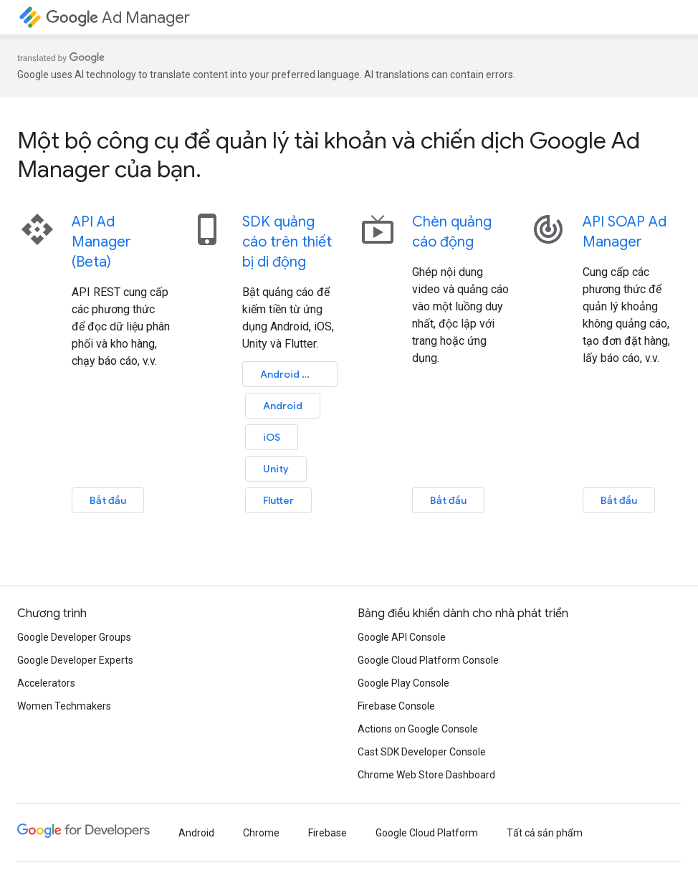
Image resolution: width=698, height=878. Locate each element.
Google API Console (402, 637)
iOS (271, 437)
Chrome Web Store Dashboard (426, 775)
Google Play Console (403, 683)
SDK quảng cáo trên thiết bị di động (287, 242)
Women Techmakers (64, 706)
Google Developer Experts (75, 660)
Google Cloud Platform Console (428, 660)
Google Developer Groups (74, 637)
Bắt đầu (108, 500)
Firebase (327, 833)
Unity (276, 468)
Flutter (278, 500)
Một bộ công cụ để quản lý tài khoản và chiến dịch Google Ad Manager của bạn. (328, 154)
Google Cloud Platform (427, 833)
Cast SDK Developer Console (422, 752)
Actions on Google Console (418, 729)
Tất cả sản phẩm (545, 833)
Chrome (261, 833)
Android (293, 374)
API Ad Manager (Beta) (101, 242)
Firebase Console (396, 706)
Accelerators (46, 683)
